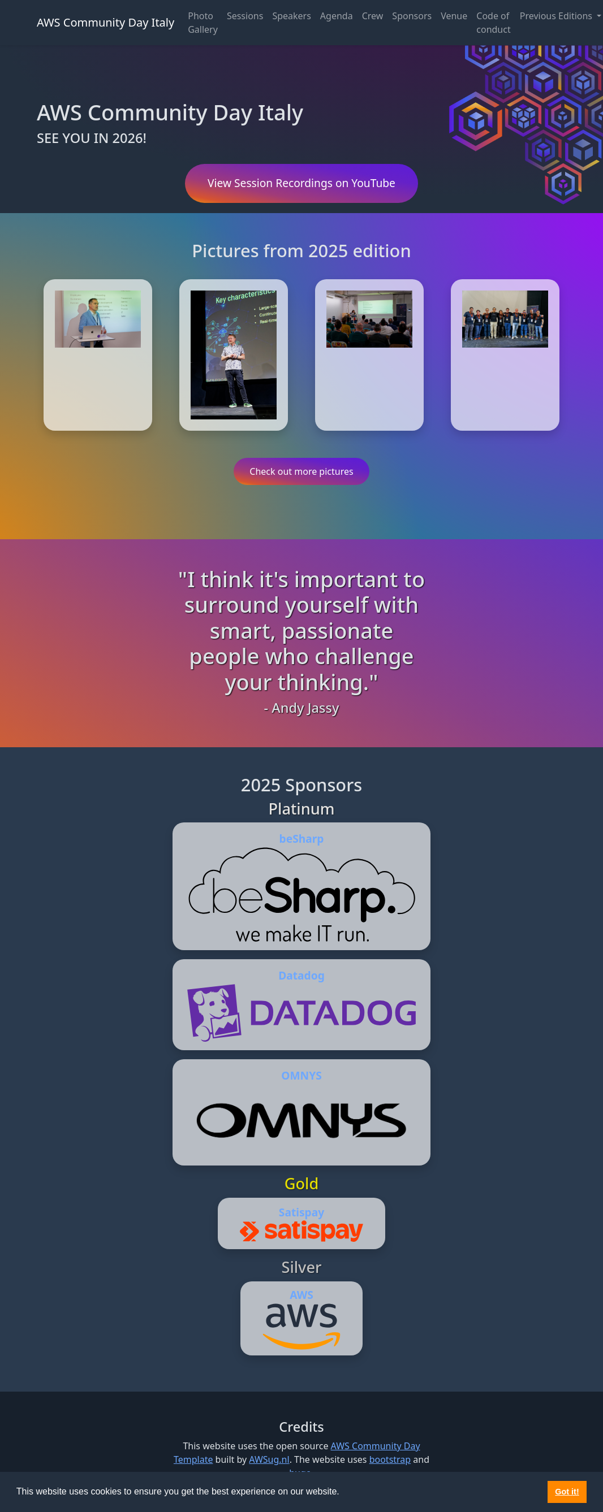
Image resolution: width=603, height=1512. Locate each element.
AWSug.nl (269, 1459)
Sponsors (412, 16)
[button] (343, 1492)
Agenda (336, 16)
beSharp (301, 838)
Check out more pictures (301, 471)
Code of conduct (493, 23)
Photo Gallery (203, 23)
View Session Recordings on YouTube (301, 182)
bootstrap (390, 1459)
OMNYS (301, 1075)
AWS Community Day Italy (105, 22)
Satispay (301, 1212)
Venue (454, 16)
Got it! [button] (567, 1491)
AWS (301, 1294)
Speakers (291, 16)
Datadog (301, 975)
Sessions (245, 16)
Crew (373, 16)
